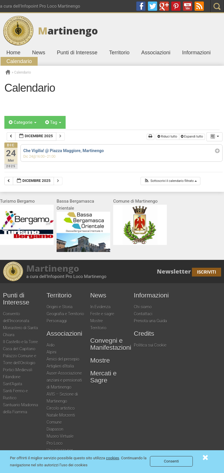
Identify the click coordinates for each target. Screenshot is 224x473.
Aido (51, 345)
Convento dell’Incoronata (16, 317)
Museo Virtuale (60, 436)
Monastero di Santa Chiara (20, 331)
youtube (187, 6)
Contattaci (143, 314)
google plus (164, 6)
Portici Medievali (17, 370)
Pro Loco (55, 443)
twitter (152, 6)
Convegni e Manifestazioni (110, 344)
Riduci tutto (168, 136)
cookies (112, 458)
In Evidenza (100, 307)
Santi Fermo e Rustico (15, 394)
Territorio (119, 52)
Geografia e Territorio (65, 314)
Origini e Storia (60, 307)
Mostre (96, 321)
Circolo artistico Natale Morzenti (61, 412)
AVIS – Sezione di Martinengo (62, 398)
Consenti (171, 461)
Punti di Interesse (77, 52)
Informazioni (196, 52)
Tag (53, 122)
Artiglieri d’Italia (60, 366)
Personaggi (57, 321)
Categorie (22, 122)
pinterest (176, 6)
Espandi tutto (192, 136)
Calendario (19, 61)
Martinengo (52, 268)
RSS (199, 6)
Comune (54, 422)
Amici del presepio (63, 359)
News (38, 52)
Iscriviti (206, 272)
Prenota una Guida (150, 321)
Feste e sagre (102, 314)
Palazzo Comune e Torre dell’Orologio (19, 359)
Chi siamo (143, 307)
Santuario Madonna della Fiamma (20, 408)
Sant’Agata (12, 384)
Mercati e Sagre (103, 377)
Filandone (11, 377)
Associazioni (155, 52)
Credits (144, 333)
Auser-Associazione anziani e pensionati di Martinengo (64, 380)
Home (13, 52)
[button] (170, 181)
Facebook (141, 6)
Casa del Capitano (19, 349)
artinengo (68, 30)
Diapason (55, 429)
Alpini (52, 352)
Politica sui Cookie (150, 345)
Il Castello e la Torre (20, 342)
